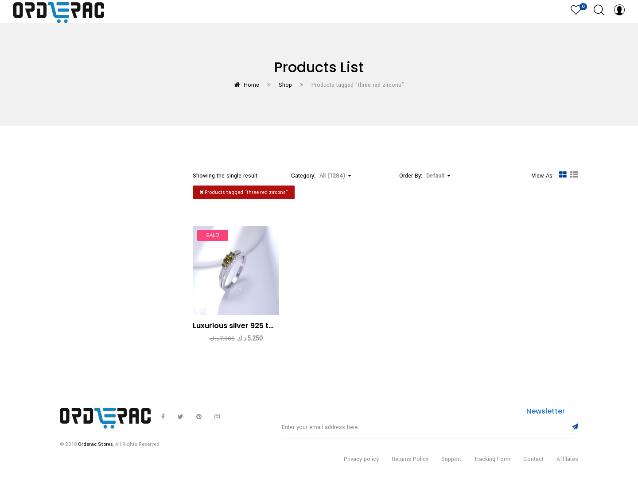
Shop (285, 85)
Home (251, 85)
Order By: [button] (425, 176)
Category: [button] (321, 176)
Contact (533, 467)
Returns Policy (410, 467)
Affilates (567, 467)
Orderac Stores (95, 452)
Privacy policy (361, 467)
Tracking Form (492, 467)
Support (451, 467)
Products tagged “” (243, 192)
